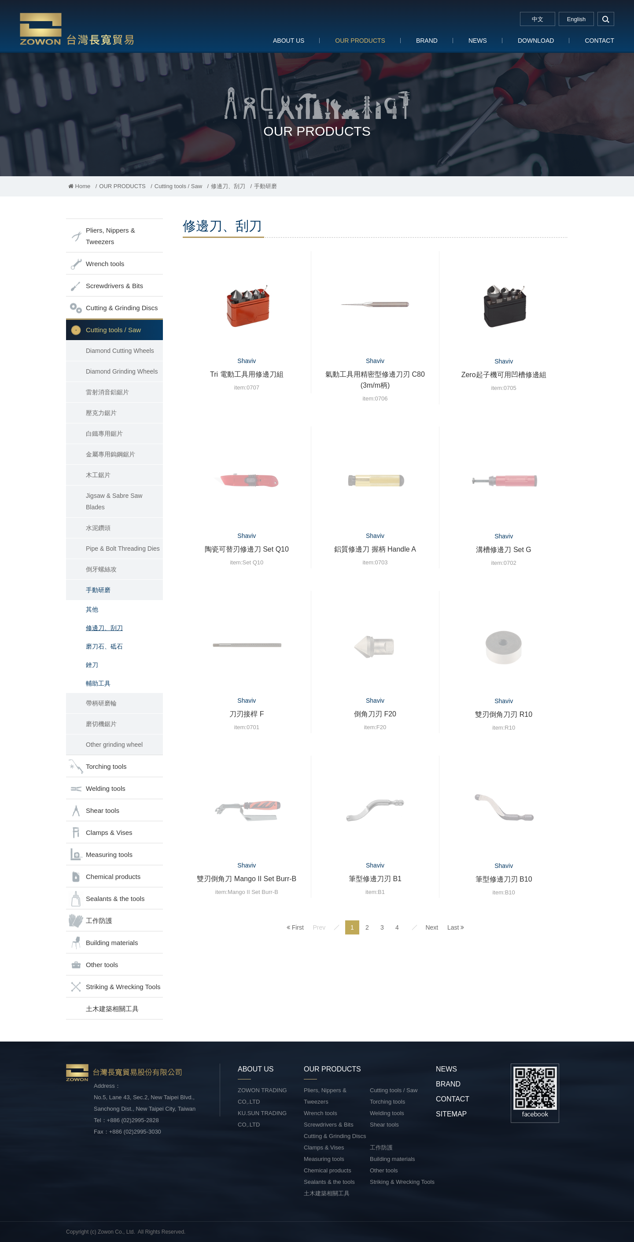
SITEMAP (451, 1114)
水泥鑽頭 (98, 527)
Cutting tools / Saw (178, 186)
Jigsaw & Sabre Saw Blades (114, 501)
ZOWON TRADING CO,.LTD (262, 1096)
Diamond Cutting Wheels (120, 350)
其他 (92, 609)
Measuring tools (100, 855)
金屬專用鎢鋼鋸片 (110, 454)
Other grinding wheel (114, 744)
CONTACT (599, 40)
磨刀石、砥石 (104, 646)
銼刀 (92, 664)
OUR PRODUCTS (360, 40)
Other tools (93, 965)
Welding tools (96, 789)
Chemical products (104, 877)
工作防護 (90, 921)
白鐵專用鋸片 (104, 433)
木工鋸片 (98, 474)
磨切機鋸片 (101, 723)
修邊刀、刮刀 (228, 186)
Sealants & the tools (106, 899)
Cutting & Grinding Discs (113, 308)
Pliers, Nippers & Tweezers (101, 235)
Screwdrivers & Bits (105, 286)
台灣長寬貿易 (77, 28)
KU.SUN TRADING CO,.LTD (262, 1119)
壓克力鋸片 (101, 412)
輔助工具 (98, 683)
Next (431, 927)
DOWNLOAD (536, 40)
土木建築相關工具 (112, 1008)
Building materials (103, 943)
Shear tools (93, 811)
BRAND (427, 40)
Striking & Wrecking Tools (114, 987)
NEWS (477, 40)
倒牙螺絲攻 (101, 569)
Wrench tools (96, 264)
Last (455, 927)
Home (79, 186)
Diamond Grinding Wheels (122, 371)
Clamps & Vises (100, 833)
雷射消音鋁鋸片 (107, 392)
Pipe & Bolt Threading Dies (123, 548)
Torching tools (97, 767)
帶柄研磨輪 (101, 703)
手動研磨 (98, 589)
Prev (319, 927)
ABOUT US (288, 40)
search (605, 19)
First (295, 927)
